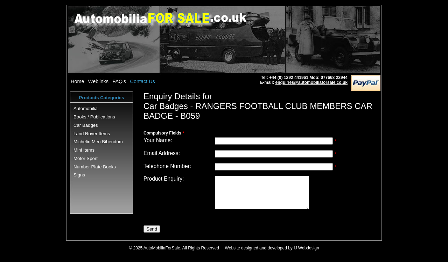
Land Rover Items (92, 133)
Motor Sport (86, 158)
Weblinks (98, 81)
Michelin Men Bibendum (98, 141)
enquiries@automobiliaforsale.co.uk (311, 82)
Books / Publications (94, 116)
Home (77, 81)
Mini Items (84, 150)
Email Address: (162, 153)
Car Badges (86, 125)
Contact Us (142, 81)
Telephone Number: (167, 166)
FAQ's (119, 81)
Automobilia (86, 108)
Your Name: (158, 140)
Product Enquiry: (164, 179)
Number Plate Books (95, 166)
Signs (79, 174)
